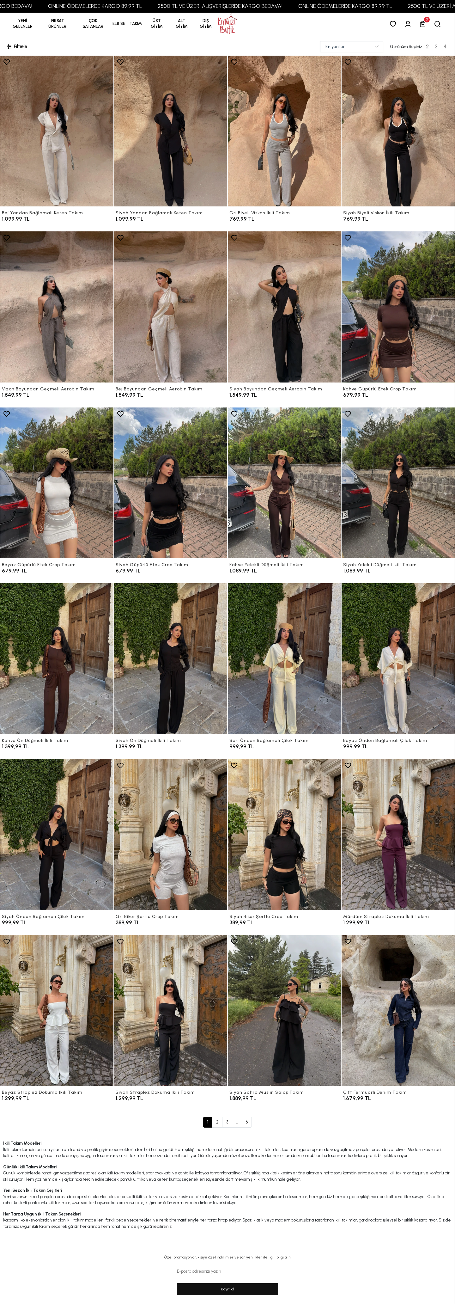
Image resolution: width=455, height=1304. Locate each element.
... (237, 1122)
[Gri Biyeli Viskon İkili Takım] (284, 131)
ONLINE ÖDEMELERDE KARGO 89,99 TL (117, 6)
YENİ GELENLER (23, 23)
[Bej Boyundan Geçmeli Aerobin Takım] (170, 306)
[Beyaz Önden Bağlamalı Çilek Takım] (398, 658)
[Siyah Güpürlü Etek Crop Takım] (170, 482)
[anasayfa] (227, 24)
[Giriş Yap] (409, 24)
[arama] (439, 24)
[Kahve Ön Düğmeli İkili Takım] (56, 658)
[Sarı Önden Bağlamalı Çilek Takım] (284, 658)
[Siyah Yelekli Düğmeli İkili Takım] (398, 482)
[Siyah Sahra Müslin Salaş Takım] (284, 1010)
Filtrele (16, 47)
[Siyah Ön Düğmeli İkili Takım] (170, 658)
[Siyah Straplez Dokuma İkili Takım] (170, 1010)
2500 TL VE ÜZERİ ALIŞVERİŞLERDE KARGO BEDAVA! (241, 6)
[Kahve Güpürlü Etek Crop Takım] (398, 306)
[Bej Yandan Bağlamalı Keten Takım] (56, 131)
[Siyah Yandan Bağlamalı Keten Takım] (170, 131)
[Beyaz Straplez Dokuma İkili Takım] (56, 1010)
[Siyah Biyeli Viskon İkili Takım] (398, 131)
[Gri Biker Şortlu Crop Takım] (170, 834)
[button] (58, 24)
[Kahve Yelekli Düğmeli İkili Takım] (284, 482)
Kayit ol (227, 1289)
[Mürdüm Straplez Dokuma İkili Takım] (398, 834)
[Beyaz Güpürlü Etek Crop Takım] (56, 482)
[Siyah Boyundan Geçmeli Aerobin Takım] (284, 306)
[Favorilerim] (394, 24)
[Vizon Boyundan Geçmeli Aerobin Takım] (56, 306)
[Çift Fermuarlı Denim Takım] (398, 1010)
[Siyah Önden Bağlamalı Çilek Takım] (56, 834)
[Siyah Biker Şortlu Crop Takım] (284, 834)
